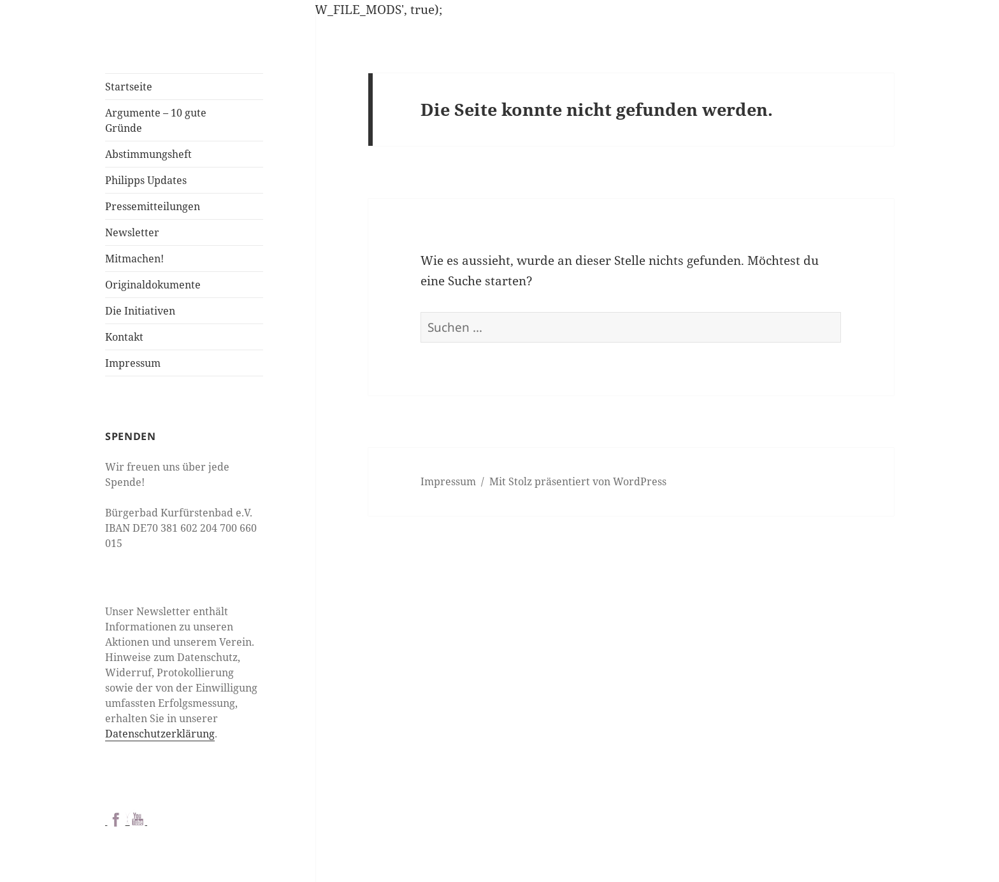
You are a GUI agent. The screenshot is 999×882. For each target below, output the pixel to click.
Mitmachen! (134, 259)
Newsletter (132, 232)
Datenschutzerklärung (160, 734)
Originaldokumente (153, 285)
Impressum (133, 363)
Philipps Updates (146, 180)
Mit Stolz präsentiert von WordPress (577, 481)
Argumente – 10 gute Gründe (155, 120)
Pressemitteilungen (152, 206)
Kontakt (124, 337)
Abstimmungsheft (148, 154)
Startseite (128, 87)
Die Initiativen (140, 311)
